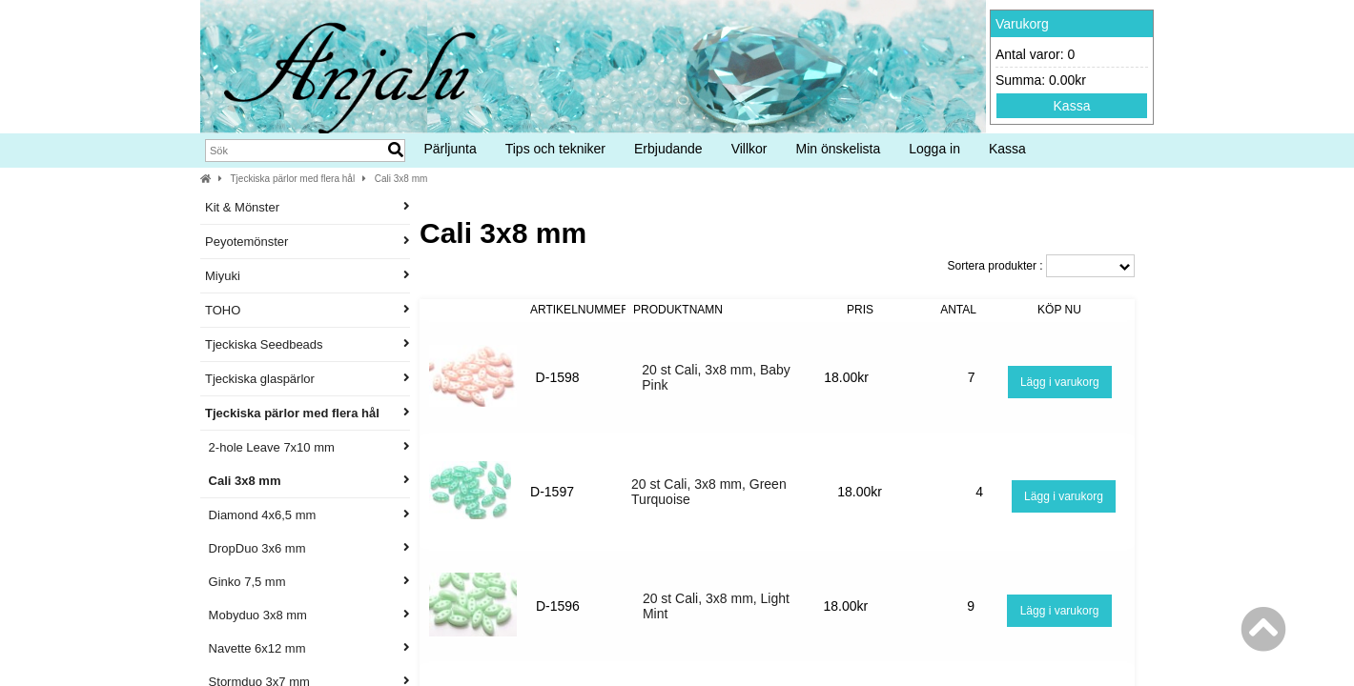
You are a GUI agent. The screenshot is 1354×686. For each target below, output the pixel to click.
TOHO (307, 310)
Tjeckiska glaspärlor (307, 379)
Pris (860, 309)
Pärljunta (449, 148)
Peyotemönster (307, 241)
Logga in (934, 148)
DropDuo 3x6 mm (307, 548)
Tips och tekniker (555, 148)
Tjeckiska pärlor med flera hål (293, 178)
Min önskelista (838, 148)
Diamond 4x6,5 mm (307, 515)
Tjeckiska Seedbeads (307, 344)
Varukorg (1022, 23)
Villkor (749, 148)
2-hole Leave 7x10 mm (307, 447)
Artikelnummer (579, 309)
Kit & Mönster (307, 207)
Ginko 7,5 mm (307, 582)
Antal (958, 309)
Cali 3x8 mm (401, 178)
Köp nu (1059, 309)
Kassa (1072, 105)
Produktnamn (678, 309)
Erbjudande (668, 148)
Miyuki (307, 276)
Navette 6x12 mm (307, 648)
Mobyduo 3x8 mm (307, 615)
